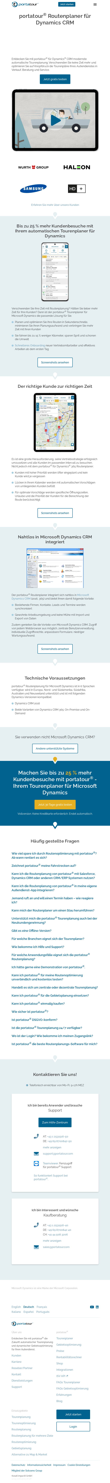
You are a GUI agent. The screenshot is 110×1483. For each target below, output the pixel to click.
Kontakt (16, 1374)
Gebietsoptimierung (68, 1344)
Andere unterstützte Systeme (55, 748)
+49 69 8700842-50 (60, 1141)
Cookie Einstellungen (79, 1465)
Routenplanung (21, 1429)
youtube (92, 1307)
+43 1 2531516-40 (57, 1225)
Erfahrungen (64, 1394)
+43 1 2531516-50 (57, 1136)
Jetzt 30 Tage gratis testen (55, 804)
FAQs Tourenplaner (68, 1382)
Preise (60, 1351)
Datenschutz (18, 1465)
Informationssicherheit (39, 1465)
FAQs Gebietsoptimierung (72, 1388)
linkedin (97, 1307)
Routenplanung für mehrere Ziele (32, 1435)
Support (17, 1386)
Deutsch (28, 1306)
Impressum (59, 1465)
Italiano (16, 1311)
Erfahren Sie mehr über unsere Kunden (55, 205)
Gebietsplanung (21, 1448)
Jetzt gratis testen (55, 79)
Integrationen (64, 1369)
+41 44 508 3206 (58, 1234)
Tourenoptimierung (24, 1423)
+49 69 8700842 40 (59, 1229)
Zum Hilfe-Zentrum (55, 1122)
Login (73, 1426)
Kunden (16, 1355)
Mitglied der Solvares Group (27, 1470)
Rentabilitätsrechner (69, 1357)
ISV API (60, 1376)
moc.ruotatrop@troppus (58, 1153)
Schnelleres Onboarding (30, 345)
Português (42, 1311)
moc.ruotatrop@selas (56, 1247)
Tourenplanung (21, 1417)
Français (42, 1306)
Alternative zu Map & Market (29, 1454)
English (16, 1306)
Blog (59, 1401)
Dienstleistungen (22, 1380)
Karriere (16, 1361)
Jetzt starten (66, 4)
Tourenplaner (64, 1338)
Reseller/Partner (22, 1368)
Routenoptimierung (24, 1442)
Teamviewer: (51, 1163)
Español (29, 1311)
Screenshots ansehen (55, 362)
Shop (59, 1363)
